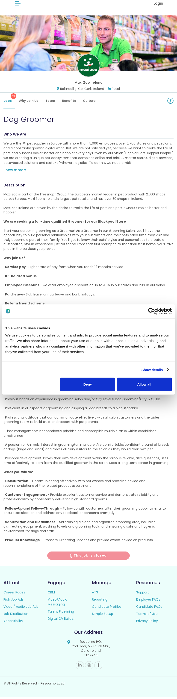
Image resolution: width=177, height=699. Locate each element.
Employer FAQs (148, 601)
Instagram (89, 667)
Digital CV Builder (61, 620)
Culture (89, 102)
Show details (152, 370)
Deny (87, 384)
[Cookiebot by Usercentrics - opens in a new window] (151, 311)
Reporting (99, 601)
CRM (51, 594)
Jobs (9, 100)
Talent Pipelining (61, 613)
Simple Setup (102, 615)
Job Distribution (15, 615)
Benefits (69, 102)
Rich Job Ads (13, 601)
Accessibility (13, 622)
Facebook (98, 667)
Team (50, 102)
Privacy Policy (147, 622)
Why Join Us (28, 102)
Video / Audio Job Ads (20, 608)
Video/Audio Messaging (57, 603)
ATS (95, 594)
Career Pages (14, 594)
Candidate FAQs (149, 608)
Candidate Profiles (106, 608)
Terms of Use (147, 615)
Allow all (144, 384)
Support (142, 594)
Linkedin (80, 667)
